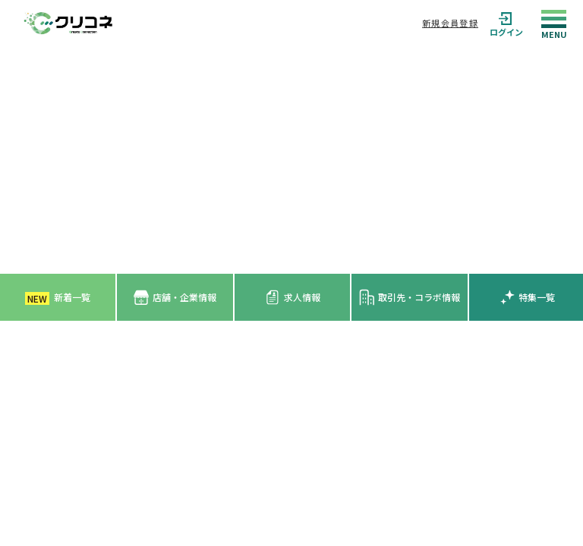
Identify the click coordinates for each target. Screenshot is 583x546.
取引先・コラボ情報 (409, 297)
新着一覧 (57, 297)
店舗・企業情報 (175, 298)
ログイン (506, 23)
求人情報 (292, 297)
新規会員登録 (450, 23)
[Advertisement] (291, 160)
